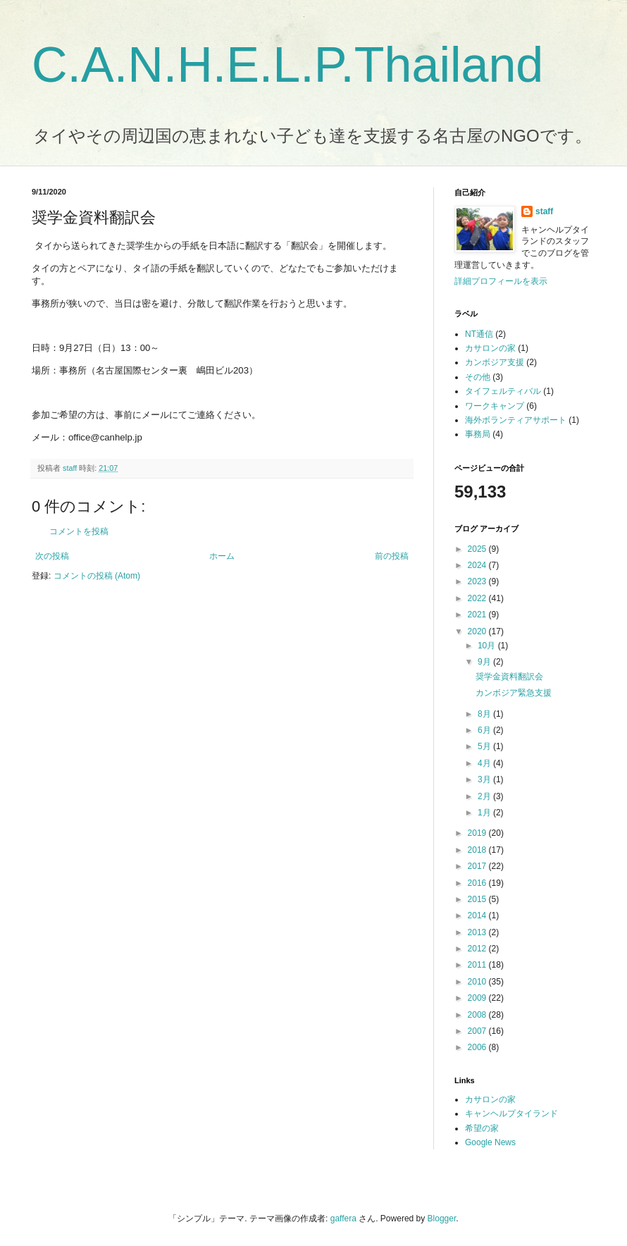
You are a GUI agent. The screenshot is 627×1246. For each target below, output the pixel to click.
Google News (490, 1142)
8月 (485, 714)
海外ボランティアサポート (515, 420)
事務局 (477, 434)
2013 (478, 932)
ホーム (222, 556)
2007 (478, 1031)
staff (544, 211)
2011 (478, 965)
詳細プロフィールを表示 (500, 281)
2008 (478, 1015)
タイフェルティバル (503, 391)
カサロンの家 (490, 348)
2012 (478, 949)
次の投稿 (52, 556)
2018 (478, 850)
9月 (485, 662)
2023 (478, 581)
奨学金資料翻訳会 (509, 676)
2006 (478, 1047)
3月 (485, 779)
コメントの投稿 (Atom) (97, 576)
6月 (485, 730)
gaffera (343, 1218)
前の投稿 (392, 556)
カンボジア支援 (494, 362)
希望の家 (482, 1128)
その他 (477, 377)
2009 (478, 998)
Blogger (442, 1218)
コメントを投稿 (78, 531)
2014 (478, 915)
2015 (478, 899)
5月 (485, 746)
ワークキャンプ (494, 406)
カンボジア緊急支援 (514, 693)
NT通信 (479, 334)
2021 (478, 614)
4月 (485, 763)
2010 (478, 982)
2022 (478, 598)
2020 (478, 631)
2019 (478, 833)
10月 (488, 645)
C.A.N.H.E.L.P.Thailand (287, 64)
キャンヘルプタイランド (511, 1113)
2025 (478, 549)
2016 (478, 883)
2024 (478, 565)
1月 (485, 813)
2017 (478, 866)
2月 (485, 796)
